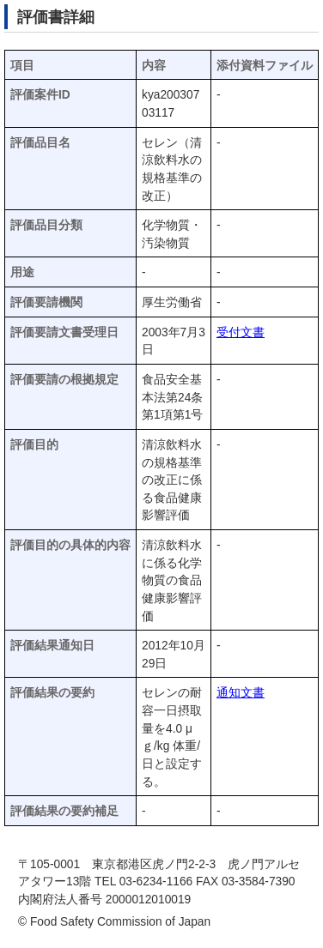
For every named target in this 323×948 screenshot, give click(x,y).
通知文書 (240, 692)
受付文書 (240, 332)
